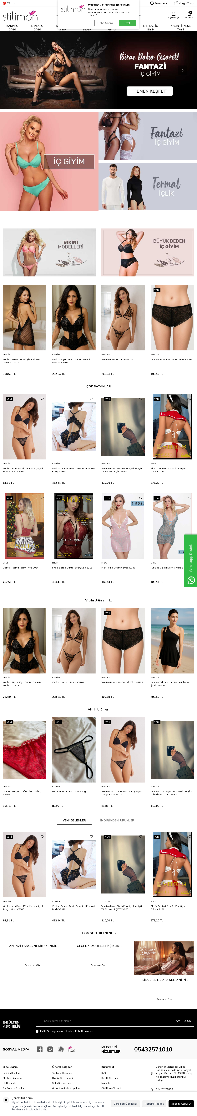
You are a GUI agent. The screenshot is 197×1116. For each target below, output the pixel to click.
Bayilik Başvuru (109, 1078)
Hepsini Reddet (154, 1103)
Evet (127, 23)
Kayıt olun (183, 1021)
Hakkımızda (9, 1083)
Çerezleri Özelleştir (125, 1103)
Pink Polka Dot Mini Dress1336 (118, 567)
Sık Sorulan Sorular (13, 1088)
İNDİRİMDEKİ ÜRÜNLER (117, 820)
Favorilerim (159, 3)
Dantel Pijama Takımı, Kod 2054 (20, 567)
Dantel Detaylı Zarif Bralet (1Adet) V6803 (22, 793)
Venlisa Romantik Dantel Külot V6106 (171, 359)
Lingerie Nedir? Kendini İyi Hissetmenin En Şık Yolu (164, 980)
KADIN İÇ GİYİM (12, 27)
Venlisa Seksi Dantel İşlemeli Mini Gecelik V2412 (21, 361)
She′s (153, 463)
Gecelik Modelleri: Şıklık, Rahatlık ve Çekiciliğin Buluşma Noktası (98, 946)
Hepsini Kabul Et (181, 1103)
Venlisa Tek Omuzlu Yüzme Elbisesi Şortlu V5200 (170, 684)
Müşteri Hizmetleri (13, 1078)
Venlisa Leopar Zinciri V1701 (117, 359)
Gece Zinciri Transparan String (69, 791)
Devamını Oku (33, 965)
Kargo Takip (184, 3)
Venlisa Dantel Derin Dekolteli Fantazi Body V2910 (73, 470)
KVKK (104, 1072)
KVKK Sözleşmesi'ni (51, 1031)
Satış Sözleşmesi (62, 1083)
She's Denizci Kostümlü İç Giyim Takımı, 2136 (168, 470)
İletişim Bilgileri (11, 1072)
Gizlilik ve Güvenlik (111, 1088)
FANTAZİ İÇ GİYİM (150, 27)
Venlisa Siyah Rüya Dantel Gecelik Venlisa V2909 (71, 361)
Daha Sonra (105, 23)
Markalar (106, 1083)
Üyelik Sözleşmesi (62, 1078)
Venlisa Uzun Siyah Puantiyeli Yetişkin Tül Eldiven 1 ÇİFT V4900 (122, 470)
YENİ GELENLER (74, 820)
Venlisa (7, 354)
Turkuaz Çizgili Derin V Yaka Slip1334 (171, 567)
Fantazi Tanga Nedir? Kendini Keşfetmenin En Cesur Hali (33, 946)
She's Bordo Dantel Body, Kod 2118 (72, 567)
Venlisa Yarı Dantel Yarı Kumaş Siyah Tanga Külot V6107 (23, 470)
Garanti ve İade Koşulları (66, 1088)
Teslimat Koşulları (62, 1072)
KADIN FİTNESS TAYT (181, 27)
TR (9, 3)
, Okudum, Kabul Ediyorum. (65, 1031)
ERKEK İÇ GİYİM (37, 27)
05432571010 (153, 1049)
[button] (14, 70)
